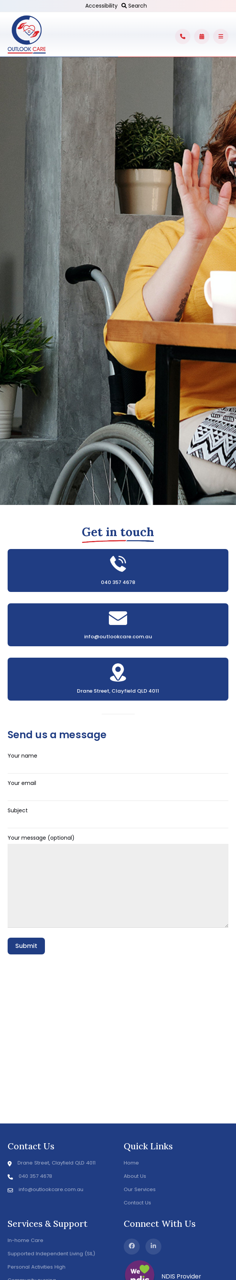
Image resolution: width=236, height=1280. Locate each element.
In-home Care (25, 1240)
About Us (135, 1176)
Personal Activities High (36, 1267)
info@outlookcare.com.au (118, 636)
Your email (118, 788)
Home (131, 1162)
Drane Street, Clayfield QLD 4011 (118, 691)
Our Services (140, 1189)
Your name (118, 761)
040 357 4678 (118, 582)
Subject (118, 816)
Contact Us (137, 1202)
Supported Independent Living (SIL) (51, 1253)
